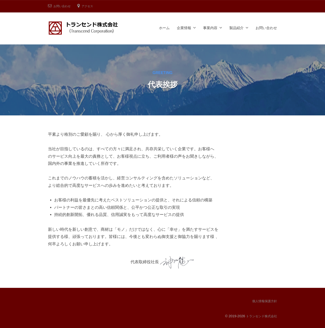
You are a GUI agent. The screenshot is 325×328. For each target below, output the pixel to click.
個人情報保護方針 (263, 301)
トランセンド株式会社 (260, 316)
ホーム (164, 28)
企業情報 (184, 28)
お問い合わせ (63, 6)
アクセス (91, 6)
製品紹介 (236, 28)
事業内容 (210, 28)
